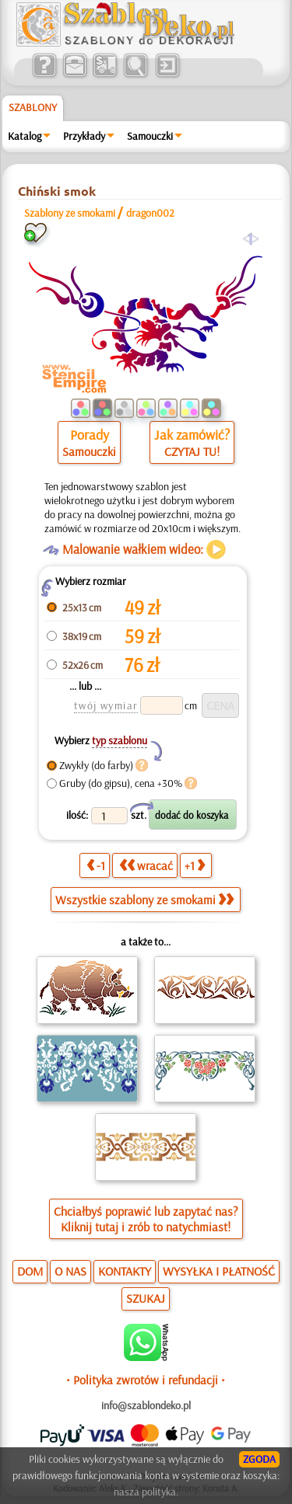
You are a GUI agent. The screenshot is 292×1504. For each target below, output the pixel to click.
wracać (146, 865)
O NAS (70, 1271)
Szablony (33, 107)
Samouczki (150, 136)
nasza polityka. (146, 1492)
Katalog (24, 136)
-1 (95, 865)
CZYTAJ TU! (192, 451)
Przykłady (84, 136)
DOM (30, 1271)
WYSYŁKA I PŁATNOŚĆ (219, 1271)
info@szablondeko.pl (146, 1405)
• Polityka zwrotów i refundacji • (145, 1379)
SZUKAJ (145, 1298)
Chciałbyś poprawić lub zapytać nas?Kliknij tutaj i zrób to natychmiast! (146, 1218)
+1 (195, 865)
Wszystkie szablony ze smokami (144, 899)
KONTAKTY (124, 1271)
